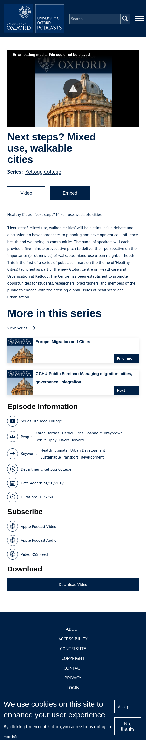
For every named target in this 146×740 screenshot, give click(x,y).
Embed (70, 194)
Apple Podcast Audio (38, 541)
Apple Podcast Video (38, 527)
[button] (73, 89)
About (73, 630)
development (92, 457)
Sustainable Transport (59, 457)
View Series (17, 328)
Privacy (73, 678)
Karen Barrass (47, 434)
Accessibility (72, 640)
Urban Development (87, 450)
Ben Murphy (45, 440)
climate (61, 450)
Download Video (73, 585)
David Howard (71, 440)
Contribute (73, 649)
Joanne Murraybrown (104, 434)
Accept (124, 707)
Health (46, 450)
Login (73, 688)
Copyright (73, 659)
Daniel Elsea (73, 434)
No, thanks (127, 726)
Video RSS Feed (34, 555)
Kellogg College (43, 172)
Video (26, 194)
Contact (73, 669)
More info (11, 736)
